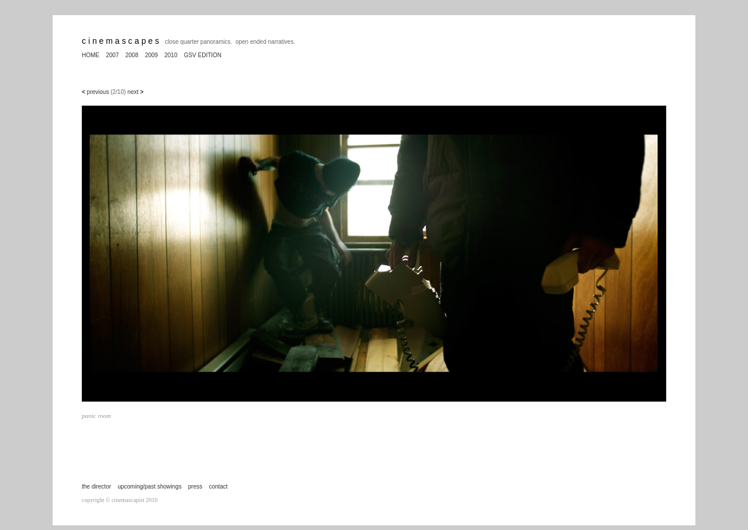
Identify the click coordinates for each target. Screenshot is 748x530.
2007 (112, 55)
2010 (170, 55)
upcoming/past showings (149, 486)
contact (218, 486)
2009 (151, 55)
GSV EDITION (202, 55)
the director (96, 486)
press (195, 486)
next (135, 92)
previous (97, 92)
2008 (132, 55)
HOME (90, 55)
